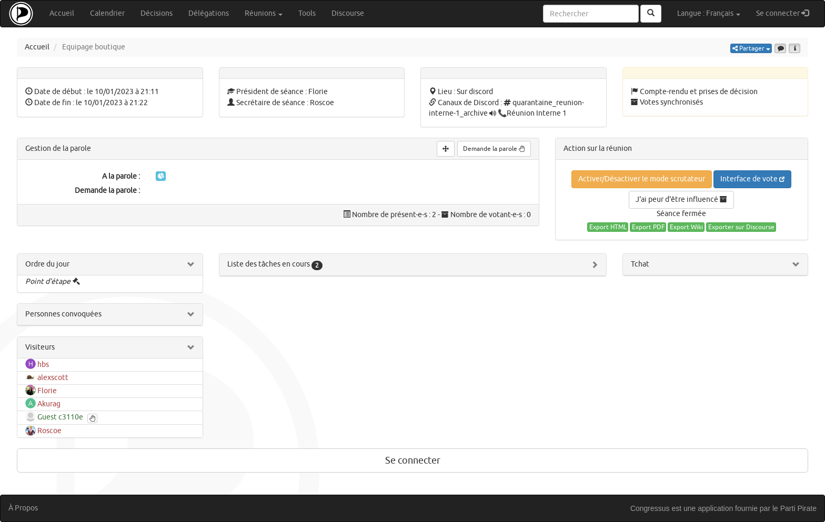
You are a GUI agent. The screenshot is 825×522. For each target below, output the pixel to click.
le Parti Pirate (794, 508)
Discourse (347, 13)
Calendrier (107, 13)
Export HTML (608, 227)
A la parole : (121, 176)
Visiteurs (40, 347)
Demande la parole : (107, 190)
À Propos (23, 508)
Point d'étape (48, 281)
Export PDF (648, 227)
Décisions (156, 13)
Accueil (61, 13)
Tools (307, 13)
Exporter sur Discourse (741, 227)
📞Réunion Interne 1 (532, 113)
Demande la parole (494, 149)
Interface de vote (752, 179)
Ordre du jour (47, 264)
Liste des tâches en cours (275, 264)
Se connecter (786, 13)
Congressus (650, 508)
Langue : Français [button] (708, 13)
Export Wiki (686, 227)
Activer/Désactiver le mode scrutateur (641, 179)
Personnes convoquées (63, 314)
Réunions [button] (264, 13)
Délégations (208, 13)
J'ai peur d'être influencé (681, 199)
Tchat (640, 264)
